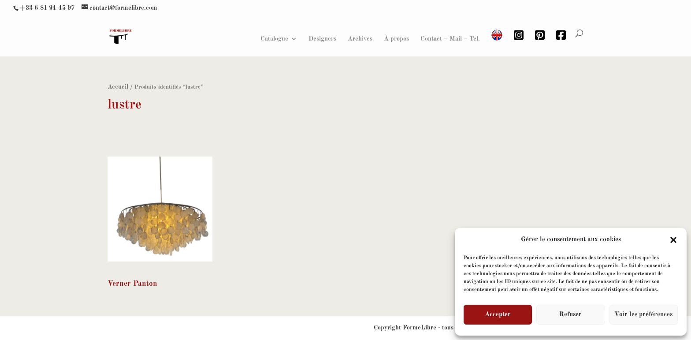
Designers (322, 39)
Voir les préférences (643, 314)
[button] (673, 239)
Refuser (570, 314)
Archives (360, 39)
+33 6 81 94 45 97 (46, 8)
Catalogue (274, 39)
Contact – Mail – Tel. (450, 39)
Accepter (498, 314)
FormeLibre (419, 328)
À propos (396, 39)
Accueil (118, 87)
